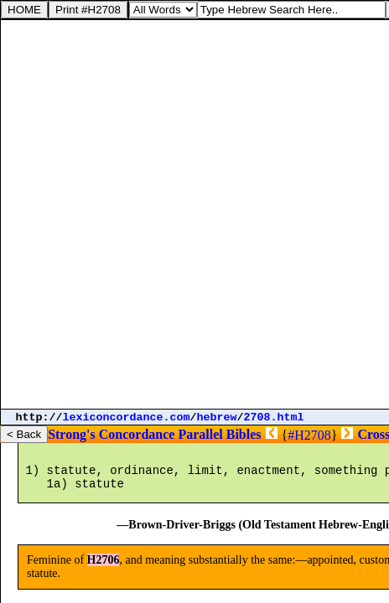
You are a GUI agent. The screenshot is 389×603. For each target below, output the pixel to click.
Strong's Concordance (111, 434)
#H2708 (309, 435)
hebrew (217, 417)
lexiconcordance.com (126, 417)
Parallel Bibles (219, 434)
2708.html (274, 417)
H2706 (103, 575)
